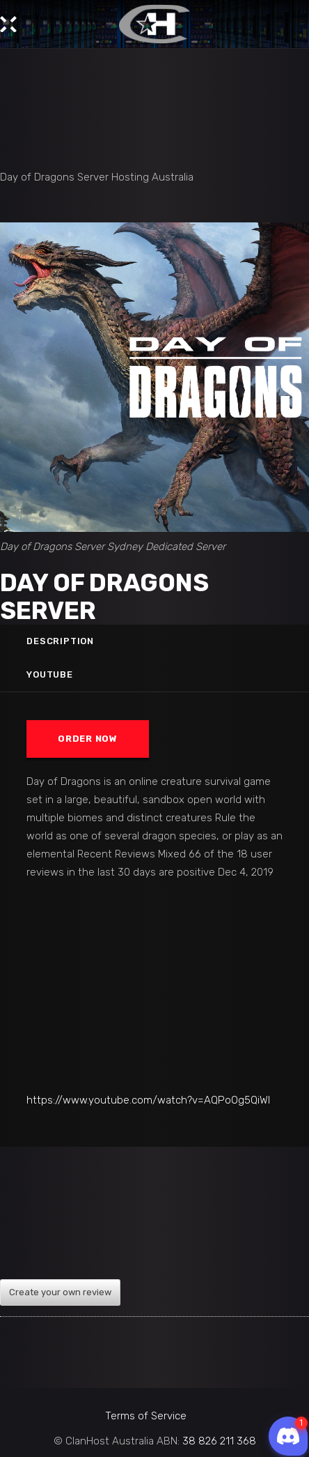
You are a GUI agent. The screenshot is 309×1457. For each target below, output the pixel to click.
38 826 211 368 (219, 1441)
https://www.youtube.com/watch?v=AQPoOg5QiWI (148, 1100)
